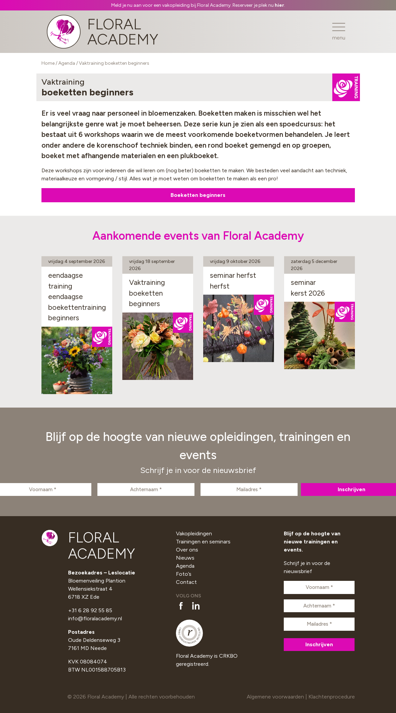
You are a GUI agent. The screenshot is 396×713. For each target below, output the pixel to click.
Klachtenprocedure (331, 696)
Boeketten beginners (198, 195)
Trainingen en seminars (203, 541)
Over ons (187, 549)
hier (279, 5)
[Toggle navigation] (338, 31)
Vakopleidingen (194, 533)
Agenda (66, 63)
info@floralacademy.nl (95, 618)
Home (48, 63)
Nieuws (185, 558)
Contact (186, 582)
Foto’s (183, 574)
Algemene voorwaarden (275, 696)
